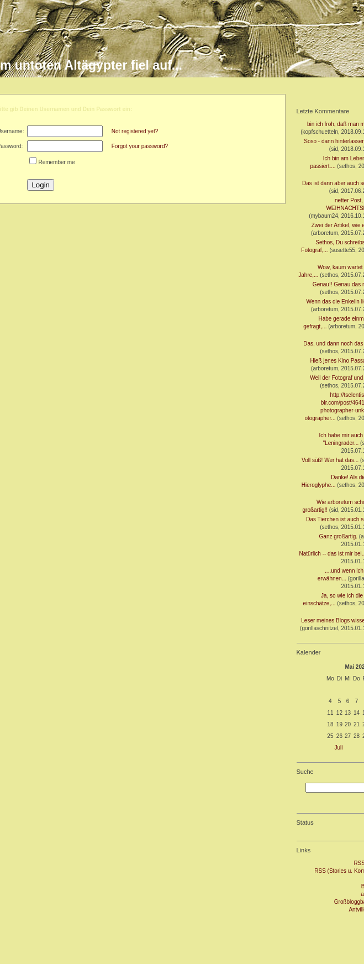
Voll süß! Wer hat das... (330, 460)
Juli (339, 748)
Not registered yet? (135, 131)
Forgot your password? (140, 146)
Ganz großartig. (338, 536)
